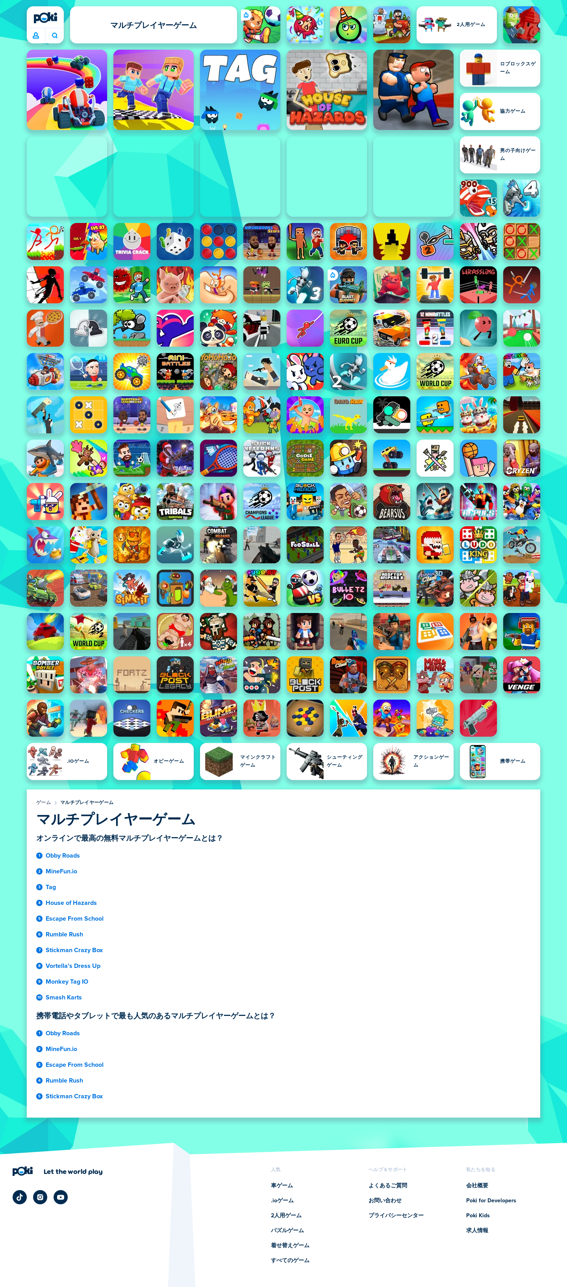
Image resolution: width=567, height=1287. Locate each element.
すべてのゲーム (290, 1260)
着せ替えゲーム (290, 1245)
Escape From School (75, 919)
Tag (51, 887)
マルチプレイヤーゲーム (86, 802)
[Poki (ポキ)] (45, 17)
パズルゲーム (287, 1230)
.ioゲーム (282, 1200)
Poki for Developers (491, 1200)
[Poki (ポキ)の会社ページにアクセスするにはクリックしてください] (58, 1171)
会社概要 (477, 1186)
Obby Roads (63, 855)
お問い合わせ (385, 1200)
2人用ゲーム (286, 1215)
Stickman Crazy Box (74, 950)
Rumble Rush (64, 934)
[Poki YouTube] (61, 1197)
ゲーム (43, 802)
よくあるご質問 (388, 1186)
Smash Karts (64, 997)
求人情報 (477, 1230)
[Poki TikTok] (20, 1197)
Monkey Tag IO (67, 982)
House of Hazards (71, 903)
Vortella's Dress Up (73, 966)
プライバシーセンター (396, 1215)
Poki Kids (478, 1215)
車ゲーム (282, 1186)
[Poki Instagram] (40, 1197)
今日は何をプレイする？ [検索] (54, 35)
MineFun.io (61, 871)
